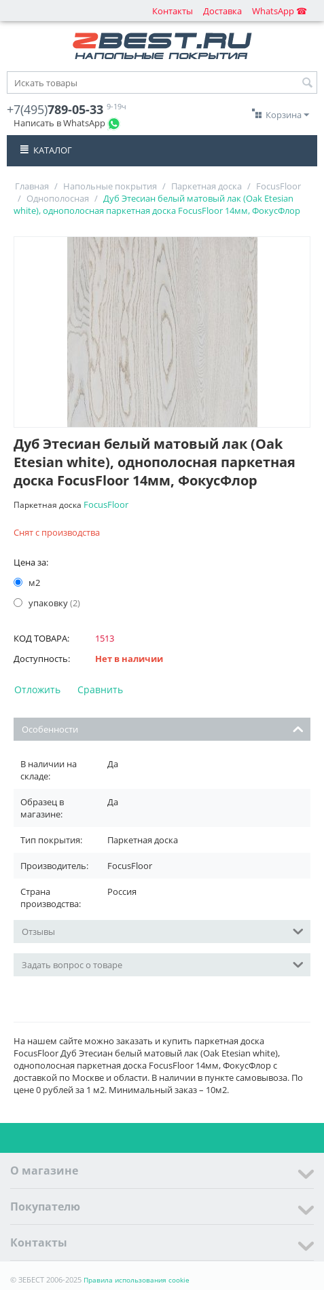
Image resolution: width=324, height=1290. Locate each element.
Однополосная (57, 198)
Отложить (37, 689)
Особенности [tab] (163, 728)
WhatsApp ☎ (279, 11)
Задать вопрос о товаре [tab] (163, 964)
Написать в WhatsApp (59, 123)
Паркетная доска (206, 186)
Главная (32, 186)
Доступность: (42, 658)
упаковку (47, 603)
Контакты (172, 11)
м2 (28, 582)
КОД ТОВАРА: (41, 638)
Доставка (222, 11)
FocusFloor (278, 186)
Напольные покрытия (110, 186)
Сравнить (100, 689)
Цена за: (31, 562)
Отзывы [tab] (163, 930)
